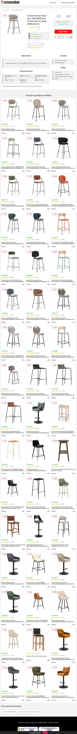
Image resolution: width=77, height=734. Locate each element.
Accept (45, 732)
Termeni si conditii (24, 722)
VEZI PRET (63, 31)
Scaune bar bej (23, 712)
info (23, 133)
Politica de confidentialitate (39, 722)
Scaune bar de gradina (68, 2)
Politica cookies (53, 722)
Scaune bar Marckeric (17, 10)
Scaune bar (52, 2)
